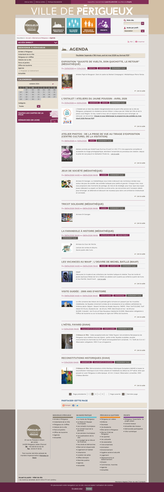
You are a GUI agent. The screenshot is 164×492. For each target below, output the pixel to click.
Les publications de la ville (85, 436)
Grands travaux (130, 423)
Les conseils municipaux (86, 426)
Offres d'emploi (83, 458)
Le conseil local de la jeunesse (85, 429)
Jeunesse (104, 424)
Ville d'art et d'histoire (91, 329)
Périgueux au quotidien (109, 415)
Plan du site (133, 482)
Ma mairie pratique (84, 415)
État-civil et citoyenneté (86, 447)
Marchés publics (83, 460)
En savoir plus (77, 489)
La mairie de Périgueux (85, 419)
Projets (127, 415)
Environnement (107, 450)
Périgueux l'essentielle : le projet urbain (134, 420)
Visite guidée (106, 295)
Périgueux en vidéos (108, 419)
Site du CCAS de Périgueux (107, 433)
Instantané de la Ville (62, 422)
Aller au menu (28, 2)
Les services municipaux (86, 433)
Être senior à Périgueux (109, 430)
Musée (103, 266)
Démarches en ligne (29, 120)
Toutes (21, 106)
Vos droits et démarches (86, 444)
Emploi (103, 462)
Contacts (142, 482)
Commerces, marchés (109, 465)
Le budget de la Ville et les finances (86, 441)
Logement (105, 455)
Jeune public (123, 235)
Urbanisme (81, 452)
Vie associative (106, 442)
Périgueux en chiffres (61, 424)
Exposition (103, 68)
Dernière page (132, 394)
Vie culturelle (106, 439)
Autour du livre (107, 235)
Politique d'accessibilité (55, 2)
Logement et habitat (85, 450)
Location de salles (84, 455)
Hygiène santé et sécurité (110, 452)
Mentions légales (121, 482)
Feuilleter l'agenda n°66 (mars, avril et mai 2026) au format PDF (102, 55)
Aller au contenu (40, 2)
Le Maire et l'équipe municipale (84, 422)
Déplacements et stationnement (107, 458)
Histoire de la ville (60, 427)
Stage (92, 140)
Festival (92, 68)
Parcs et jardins (59, 430)
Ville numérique (131, 431)
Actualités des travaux (133, 426)
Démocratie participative (134, 429)
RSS (131, 42)
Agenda (57, 435)
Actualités (57, 437)
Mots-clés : (130, 20)
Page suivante (115, 394)
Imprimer (141, 42)
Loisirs (103, 175)
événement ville (118, 68)
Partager (66, 405)
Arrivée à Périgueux (61, 419)
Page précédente (79, 394)
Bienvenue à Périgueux (62, 415)
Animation (94, 103)
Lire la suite (141, 91)
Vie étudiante (106, 427)
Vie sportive (105, 437)
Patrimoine (119, 295)
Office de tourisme (61, 432)
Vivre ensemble (107, 444)
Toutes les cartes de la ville (30, 114)
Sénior (105, 103)
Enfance (104, 422)
